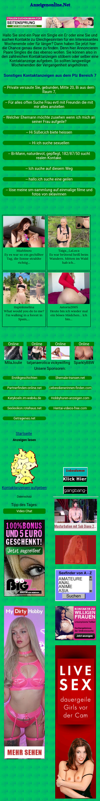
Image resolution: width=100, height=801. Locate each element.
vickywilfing (60, 363)
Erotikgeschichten (24, 378)
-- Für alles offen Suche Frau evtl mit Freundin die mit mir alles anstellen (49, 104)
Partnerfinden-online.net (24, 388)
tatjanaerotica (38, 363)
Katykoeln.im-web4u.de (24, 398)
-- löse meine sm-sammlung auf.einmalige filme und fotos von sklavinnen (49, 192)
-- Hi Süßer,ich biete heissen (49, 132)
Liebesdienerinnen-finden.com (70, 388)
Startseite (24, 433)
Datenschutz (24, 496)
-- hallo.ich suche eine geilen (49, 179)
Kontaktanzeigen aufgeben (24, 488)
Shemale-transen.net (70, 378)
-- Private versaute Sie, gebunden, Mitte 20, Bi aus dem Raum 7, (49, 89)
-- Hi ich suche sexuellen (49, 143)
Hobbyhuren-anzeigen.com (70, 398)
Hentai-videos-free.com (70, 408)
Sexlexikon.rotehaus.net (24, 408)
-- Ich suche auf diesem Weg (49, 168)
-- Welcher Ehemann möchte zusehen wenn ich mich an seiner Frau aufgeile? (49, 119)
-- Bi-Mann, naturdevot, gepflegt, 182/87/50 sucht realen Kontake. (49, 155)
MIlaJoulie (13, 363)
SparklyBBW (84, 363)
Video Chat (24, 511)
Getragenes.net (24, 418)
